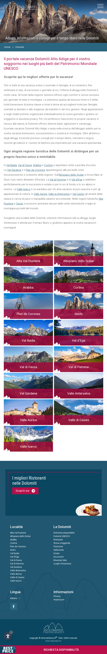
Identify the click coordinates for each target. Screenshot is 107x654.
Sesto (19, 203)
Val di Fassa (25, 165)
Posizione (58, 546)
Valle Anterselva (18, 570)
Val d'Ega (14, 557)
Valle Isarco (23, 189)
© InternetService (48, 638)
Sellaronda (59, 550)
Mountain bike (60, 560)
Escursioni (59, 557)
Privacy (57, 596)
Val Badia (11, 165)
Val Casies (78, 194)
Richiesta (39, 649)
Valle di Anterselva (58, 194)
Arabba (37, 165)
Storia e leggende (62, 543)
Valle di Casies (17, 577)
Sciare (57, 553)
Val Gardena (14, 170)
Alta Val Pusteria (18, 533)
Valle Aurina (40, 194)
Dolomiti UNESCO (62, 536)
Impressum (59, 599)
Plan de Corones (35, 170)
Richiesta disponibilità (64, 533)
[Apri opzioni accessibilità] (7, 636)
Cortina (48, 165)
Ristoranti (58, 539)
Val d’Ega (77, 179)
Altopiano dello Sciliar (71, 174)
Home (7, 47)
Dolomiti (19, 47)
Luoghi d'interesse (62, 563)
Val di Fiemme (58, 179)
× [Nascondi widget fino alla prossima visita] (11, 632)
